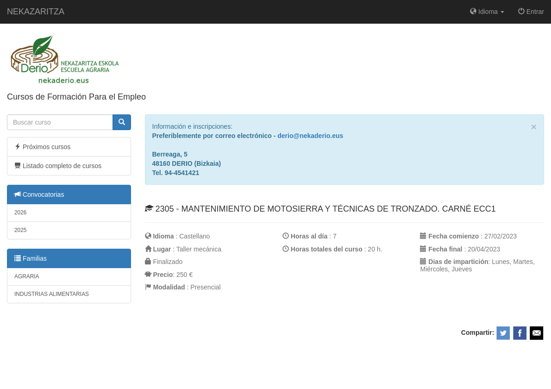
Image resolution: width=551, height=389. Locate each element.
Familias (30, 258)
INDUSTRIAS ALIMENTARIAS (51, 294)
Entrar (531, 11)
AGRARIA (26, 276)
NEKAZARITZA (35, 11)
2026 (20, 212)
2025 (20, 230)
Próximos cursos (42, 147)
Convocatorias (39, 194)
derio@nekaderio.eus (310, 135)
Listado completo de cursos (57, 165)
